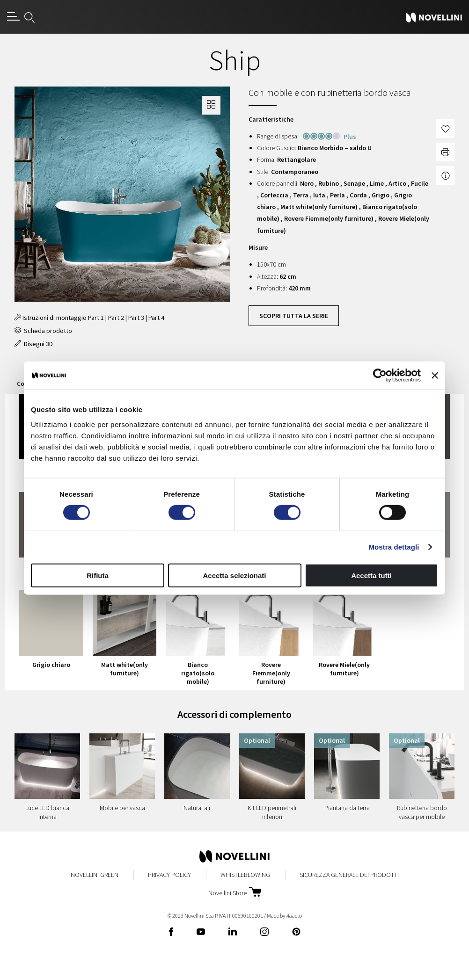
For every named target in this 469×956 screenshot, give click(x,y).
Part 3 (136, 317)
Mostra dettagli (393, 547)
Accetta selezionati (234, 575)
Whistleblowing (245, 874)
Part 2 (116, 317)
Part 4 (156, 317)
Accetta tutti (371, 575)
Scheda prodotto (43, 330)
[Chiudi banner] (435, 375)
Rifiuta (98, 575)
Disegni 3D (34, 344)
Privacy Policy (169, 874)
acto (294, 915)
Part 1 (96, 317)
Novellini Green (94, 874)
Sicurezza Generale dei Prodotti (349, 874)
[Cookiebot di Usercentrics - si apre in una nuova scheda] (380, 376)
